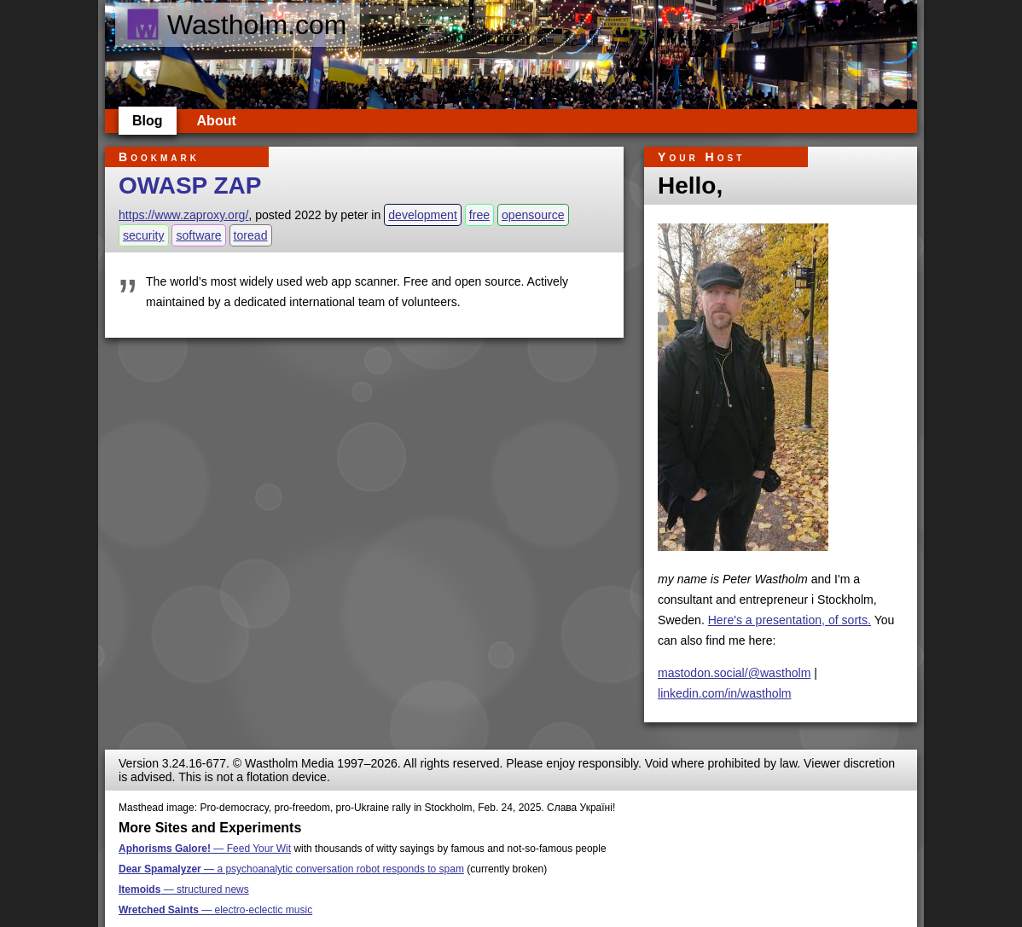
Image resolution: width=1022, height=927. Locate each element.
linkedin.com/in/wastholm (725, 693)
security (144, 235)
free (479, 215)
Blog (147, 120)
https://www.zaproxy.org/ (183, 215)
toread (251, 235)
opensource (533, 215)
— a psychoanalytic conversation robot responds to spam (291, 869)
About (216, 120)
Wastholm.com (235, 24)
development (422, 215)
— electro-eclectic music (215, 910)
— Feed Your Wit (205, 849)
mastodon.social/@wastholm (734, 673)
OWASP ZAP (190, 185)
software (198, 235)
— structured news (184, 889)
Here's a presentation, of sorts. (789, 620)
